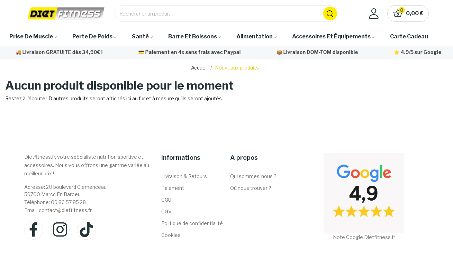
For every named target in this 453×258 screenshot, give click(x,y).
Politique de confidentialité (192, 223)
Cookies (171, 235)
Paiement (172, 188)
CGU (166, 200)
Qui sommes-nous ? (253, 176)
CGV (166, 211)
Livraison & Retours (184, 176)
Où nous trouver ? (250, 188)
